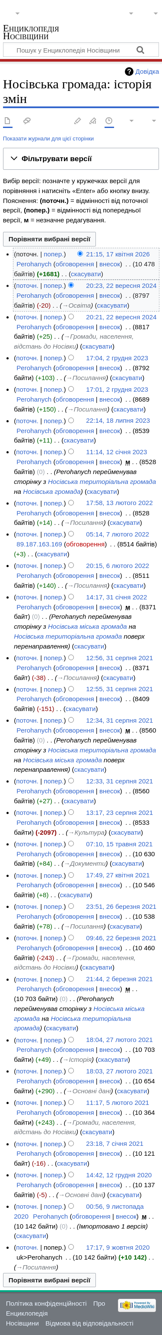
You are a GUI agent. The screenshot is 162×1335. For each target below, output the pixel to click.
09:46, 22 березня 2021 (121, 938)
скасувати (86, 274)
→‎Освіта (76, 305)
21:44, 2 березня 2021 (119, 979)
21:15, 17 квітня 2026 (117, 254)
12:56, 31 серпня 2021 (119, 657)
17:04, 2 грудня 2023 (117, 358)
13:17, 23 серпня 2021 (119, 812)
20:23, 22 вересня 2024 (121, 285)
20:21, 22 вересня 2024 (121, 317)
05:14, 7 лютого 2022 (117, 534)
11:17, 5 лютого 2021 (117, 1102)
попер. (54, 254)
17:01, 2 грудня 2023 (117, 389)
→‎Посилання (86, 377)
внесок (109, 264)
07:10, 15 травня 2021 (119, 844)
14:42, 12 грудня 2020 (119, 1175)
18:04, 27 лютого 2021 (119, 1040)
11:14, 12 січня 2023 (116, 451)
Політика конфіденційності (46, 1303)
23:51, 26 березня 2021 (121, 906)
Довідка (147, 71)
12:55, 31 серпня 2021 (119, 689)
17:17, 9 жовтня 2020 (117, 1247)
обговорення (75, 264)
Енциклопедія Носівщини (31, 33)
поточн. (27, 285)
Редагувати (77, 121)
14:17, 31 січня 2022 (116, 597)
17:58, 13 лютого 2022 (119, 503)
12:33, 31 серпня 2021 (119, 781)
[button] (81, 159)
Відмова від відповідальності (89, 1323)
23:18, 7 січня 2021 (114, 1144)
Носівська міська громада (87, 626)
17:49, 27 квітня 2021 (117, 875)
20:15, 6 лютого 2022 (117, 565)
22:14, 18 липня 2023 (118, 420)
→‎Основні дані (88, 1091)
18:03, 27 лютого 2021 (119, 1071)
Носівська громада (51, 491)
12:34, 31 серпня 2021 (119, 720)
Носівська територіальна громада (102, 481)
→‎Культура (86, 832)
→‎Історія (77, 1059)
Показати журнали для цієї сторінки (48, 138)
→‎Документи (84, 863)
